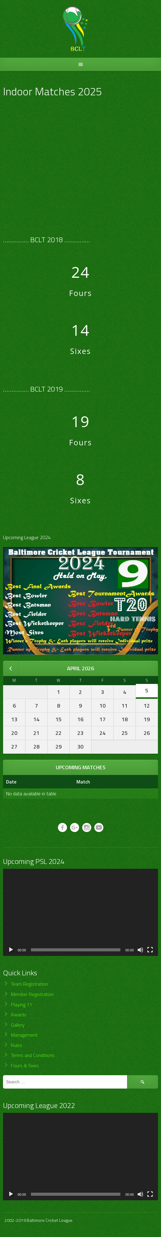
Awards (18, 1014)
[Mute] (140, 950)
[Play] (11, 950)
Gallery (18, 1024)
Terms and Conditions (33, 1055)
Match (83, 781)
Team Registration (29, 983)
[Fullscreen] (150, 950)
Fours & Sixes (25, 1065)
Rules (16, 1045)
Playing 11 (21, 1004)
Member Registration (32, 994)
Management (24, 1034)
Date (11, 781)
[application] (80, 912)
